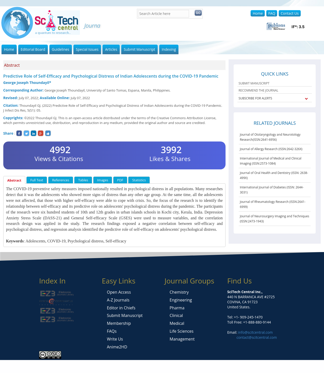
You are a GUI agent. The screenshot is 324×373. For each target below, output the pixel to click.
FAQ (271, 13)
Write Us (115, 339)
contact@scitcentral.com (256, 337)
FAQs (111, 331)
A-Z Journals (118, 300)
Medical (177, 323)
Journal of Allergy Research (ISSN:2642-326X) (271, 149)
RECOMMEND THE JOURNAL (258, 90)
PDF (120, 180)
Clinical (176, 315)
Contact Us (290, 13)
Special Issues (87, 49)
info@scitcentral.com (255, 332)
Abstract (14, 180)
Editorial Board (33, 49)
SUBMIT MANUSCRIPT (253, 83)
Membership (119, 323)
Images (102, 180)
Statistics (139, 180)
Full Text (36, 180)
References (60, 180)
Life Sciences (181, 331)
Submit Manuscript (139, 49)
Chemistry (179, 292)
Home (258, 13)
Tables (83, 180)
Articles (111, 49)
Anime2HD (117, 347)
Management (182, 339)
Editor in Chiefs (121, 308)
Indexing (169, 49)
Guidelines (60, 49)
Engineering (181, 300)
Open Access (119, 292)
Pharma (177, 308)
